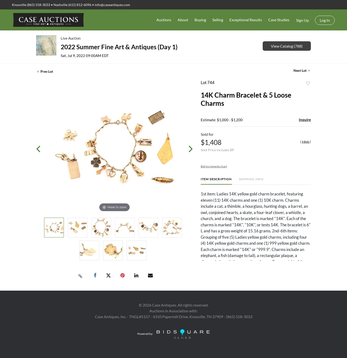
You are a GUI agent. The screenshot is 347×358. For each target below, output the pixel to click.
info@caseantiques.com (112, 5)
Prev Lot (45, 71)
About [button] (183, 19)
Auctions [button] (163, 19)
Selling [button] (217, 19)
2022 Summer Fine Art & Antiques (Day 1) (119, 47)
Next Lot (302, 70)
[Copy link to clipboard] (80, 276)
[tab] (216, 181)
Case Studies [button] (278, 19)
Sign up (302, 20)
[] (305, 141)
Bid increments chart (214, 166)
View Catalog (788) (287, 46)
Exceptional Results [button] (245, 19)
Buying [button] (200, 19)
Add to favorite (308, 83)
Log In (325, 20)
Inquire (305, 119)
